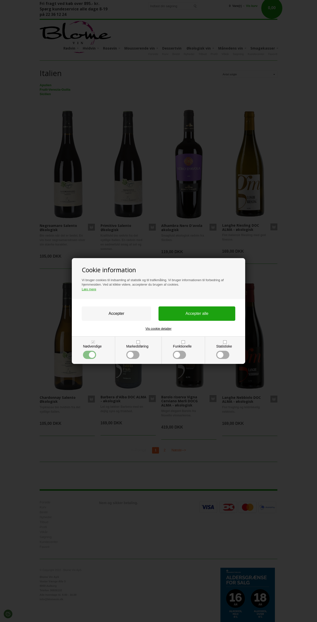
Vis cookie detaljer (158, 328)
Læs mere (89, 289)
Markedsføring (137, 351)
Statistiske (224, 351)
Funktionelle (182, 351)
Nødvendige (92, 351)
